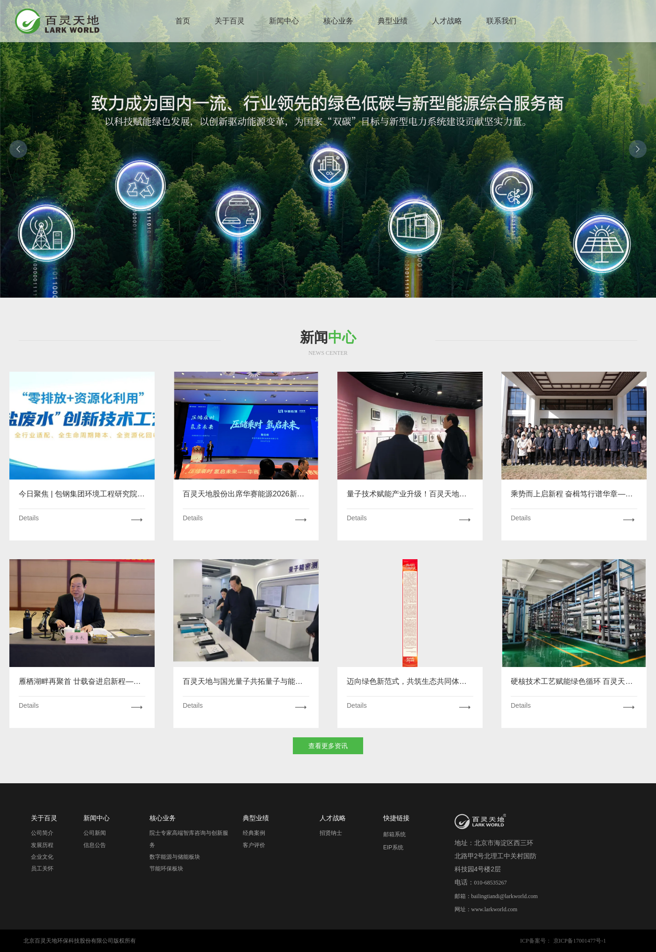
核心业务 (338, 21)
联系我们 (501, 21)
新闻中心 (284, 21)
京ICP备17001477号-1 (579, 940)
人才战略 (447, 21)
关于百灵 (230, 21)
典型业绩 (393, 21)
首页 (182, 21)
